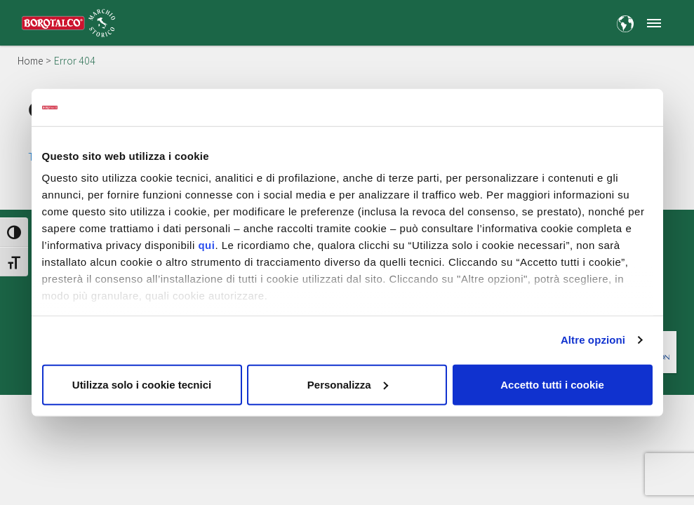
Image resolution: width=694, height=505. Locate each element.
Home (30, 60)
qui (206, 245)
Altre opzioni (593, 340)
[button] (653, 23)
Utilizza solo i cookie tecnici (141, 384)
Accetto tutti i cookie (552, 384)
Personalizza (347, 384)
